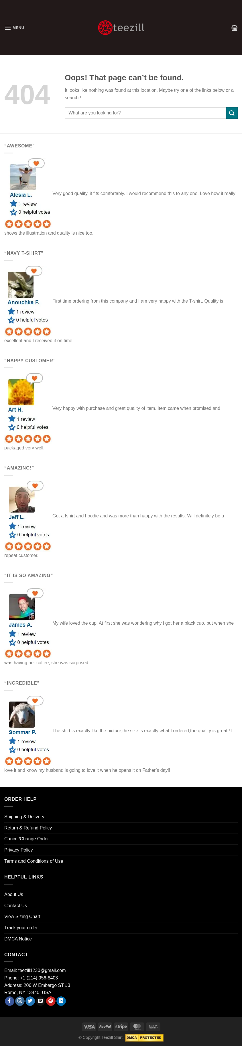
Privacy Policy (18, 850)
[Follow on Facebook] (9, 1001)
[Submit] (232, 112)
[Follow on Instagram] (20, 1001)
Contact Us (15, 905)
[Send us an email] (40, 1001)
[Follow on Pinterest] (51, 1001)
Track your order (21, 927)
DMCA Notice (18, 938)
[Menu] (14, 28)
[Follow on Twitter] (30, 1001)
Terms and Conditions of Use (33, 861)
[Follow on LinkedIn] (61, 1001)
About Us (13, 894)
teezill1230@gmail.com (42, 970)
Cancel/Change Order (26, 838)
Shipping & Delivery (24, 816)
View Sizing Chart (22, 916)
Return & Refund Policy (28, 827)
